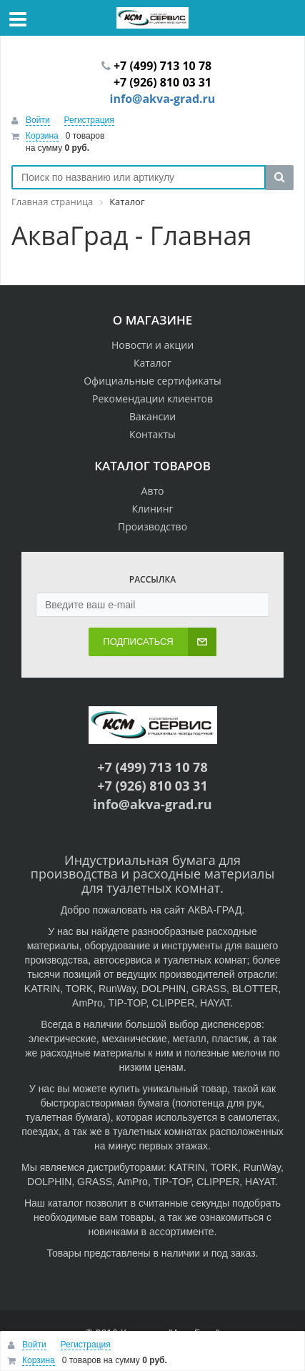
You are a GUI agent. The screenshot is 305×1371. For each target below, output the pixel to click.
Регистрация (89, 120)
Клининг (152, 508)
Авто (152, 491)
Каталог (152, 363)
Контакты (152, 434)
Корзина (42, 136)
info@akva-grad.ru (163, 99)
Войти (38, 120)
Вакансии (152, 416)
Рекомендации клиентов (152, 398)
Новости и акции (152, 345)
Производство (152, 526)
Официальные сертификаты (152, 380)
